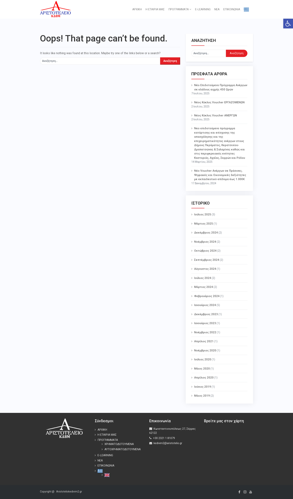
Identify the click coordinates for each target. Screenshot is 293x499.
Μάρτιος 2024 (203, 287)
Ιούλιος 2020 (202, 359)
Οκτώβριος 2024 (205, 250)
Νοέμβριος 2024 (205, 241)
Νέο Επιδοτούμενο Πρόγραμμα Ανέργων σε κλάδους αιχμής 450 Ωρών (220, 87)
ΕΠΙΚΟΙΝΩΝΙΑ (231, 9)
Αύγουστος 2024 (205, 269)
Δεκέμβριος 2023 (206, 314)
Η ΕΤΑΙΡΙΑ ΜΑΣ (155, 9)
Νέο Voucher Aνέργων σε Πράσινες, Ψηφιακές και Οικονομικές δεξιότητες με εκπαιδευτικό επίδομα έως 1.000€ (220, 175)
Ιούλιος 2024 (202, 278)
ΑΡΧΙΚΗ (137, 9)
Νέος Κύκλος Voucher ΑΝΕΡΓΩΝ (215, 115)
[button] (288, 23)
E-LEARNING (203, 9)
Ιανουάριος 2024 (205, 305)
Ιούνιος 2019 (202, 386)
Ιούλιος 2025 (202, 214)
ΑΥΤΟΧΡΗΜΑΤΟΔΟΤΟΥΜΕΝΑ (122, 449)
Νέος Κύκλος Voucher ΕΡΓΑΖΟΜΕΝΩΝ (219, 102)
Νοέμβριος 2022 (205, 332)
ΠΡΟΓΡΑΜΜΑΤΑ (179, 9)
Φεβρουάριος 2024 (207, 296)
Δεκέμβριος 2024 (206, 232)
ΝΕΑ (217, 9)
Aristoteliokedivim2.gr (69, 491)
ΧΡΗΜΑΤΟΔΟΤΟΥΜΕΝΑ (119, 444)
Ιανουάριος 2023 (205, 323)
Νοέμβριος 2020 (205, 350)
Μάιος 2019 (202, 395)
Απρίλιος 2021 (204, 341)
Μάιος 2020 (202, 368)
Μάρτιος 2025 (203, 223)
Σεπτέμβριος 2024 (206, 260)
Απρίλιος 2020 (204, 377)
